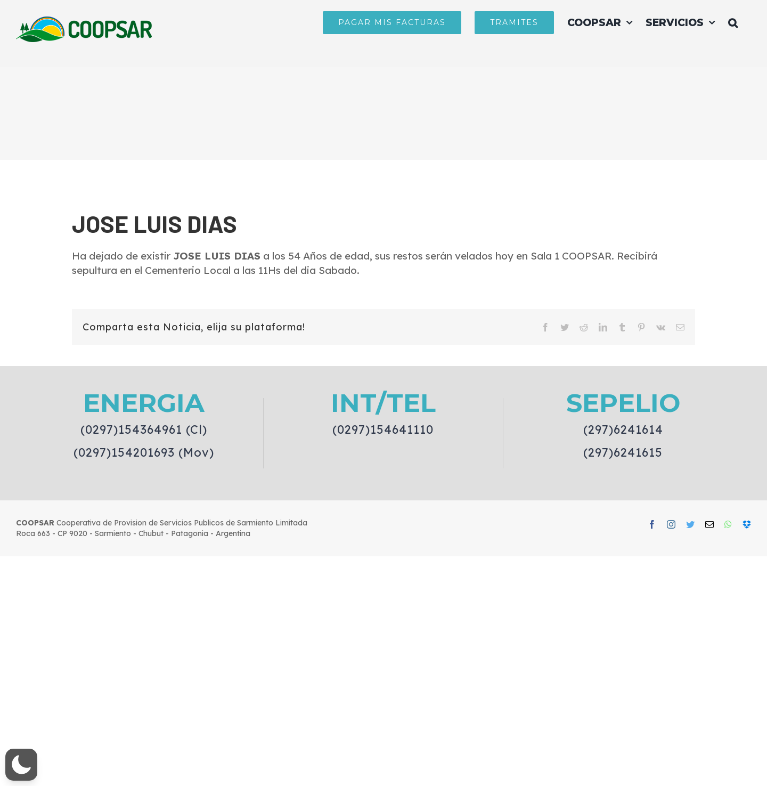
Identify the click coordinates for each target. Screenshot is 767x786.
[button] (733, 22)
